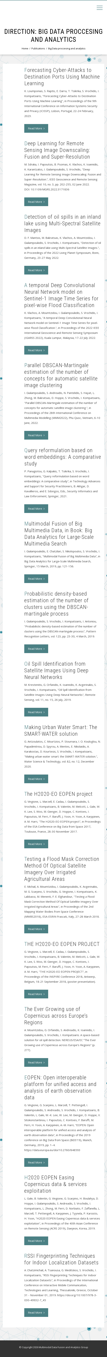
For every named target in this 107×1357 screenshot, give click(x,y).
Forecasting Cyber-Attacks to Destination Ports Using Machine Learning (62, 77)
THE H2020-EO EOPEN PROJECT (62, 944)
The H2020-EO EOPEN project (58, 794)
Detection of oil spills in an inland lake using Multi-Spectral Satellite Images (62, 223)
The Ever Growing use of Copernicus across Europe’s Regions (56, 1016)
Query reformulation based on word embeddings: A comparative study (62, 457)
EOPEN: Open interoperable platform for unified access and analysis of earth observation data (60, 1087)
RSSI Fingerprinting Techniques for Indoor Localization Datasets (61, 1259)
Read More (36, 128)
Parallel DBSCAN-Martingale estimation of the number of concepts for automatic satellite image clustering (61, 375)
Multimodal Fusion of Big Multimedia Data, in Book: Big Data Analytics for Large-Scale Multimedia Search (59, 533)
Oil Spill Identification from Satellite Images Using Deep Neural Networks (56, 670)
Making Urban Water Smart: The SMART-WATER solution (60, 730)
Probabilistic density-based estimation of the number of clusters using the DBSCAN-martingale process (56, 603)
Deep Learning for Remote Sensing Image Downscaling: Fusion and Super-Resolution (57, 150)
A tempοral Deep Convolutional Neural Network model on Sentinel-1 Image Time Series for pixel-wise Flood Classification (61, 295)
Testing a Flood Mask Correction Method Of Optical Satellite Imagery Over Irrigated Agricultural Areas (61, 869)
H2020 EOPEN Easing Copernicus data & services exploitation (55, 1184)
